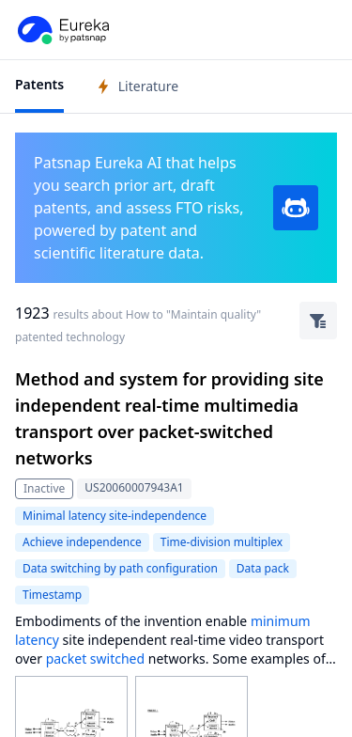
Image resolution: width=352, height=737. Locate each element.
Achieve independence (82, 542)
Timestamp (52, 595)
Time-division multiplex (222, 542)
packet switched (95, 658)
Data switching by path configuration (120, 568)
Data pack (263, 568)
